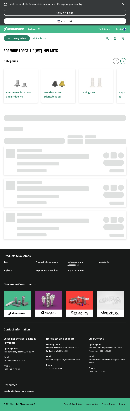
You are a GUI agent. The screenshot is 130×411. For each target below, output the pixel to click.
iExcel (6, 262)
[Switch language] (121, 29)
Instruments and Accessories (75, 264)
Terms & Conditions (73, 404)
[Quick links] (104, 29)
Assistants (104, 262)
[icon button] (123, 4)
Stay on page (65, 12)
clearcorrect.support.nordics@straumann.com (107, 361)
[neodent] (48, 304)
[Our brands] (34, 29)
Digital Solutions (76, 270)
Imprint (122, 404)
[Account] (115, 38)
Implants (8, 270)
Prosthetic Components (47, 262)
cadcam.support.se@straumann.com (63, 359)
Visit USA (65, 21)
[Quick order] (39, 38)
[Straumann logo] (14, 29)
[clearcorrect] (110, 304)
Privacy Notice (109, 404)
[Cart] (123, 38)
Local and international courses (19, 391)
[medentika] (79, 304)
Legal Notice (92, 404)
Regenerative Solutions (47, 270)
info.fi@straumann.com (14, 360)
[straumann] (17, 304)
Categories (16, 38)
